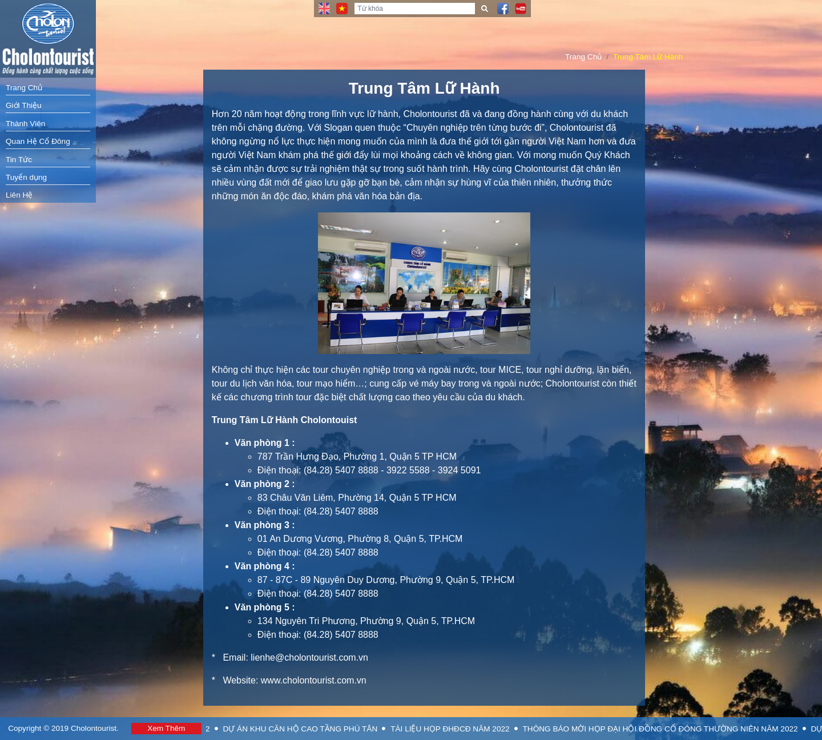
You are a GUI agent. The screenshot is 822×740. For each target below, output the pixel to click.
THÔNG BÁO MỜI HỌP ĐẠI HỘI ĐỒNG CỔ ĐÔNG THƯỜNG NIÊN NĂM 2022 (671, 729)
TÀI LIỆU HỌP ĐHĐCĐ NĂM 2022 (461, 729)
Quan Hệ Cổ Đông (38, 141)
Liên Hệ (19, 195)
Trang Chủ (24, 87)
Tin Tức (19, 159)
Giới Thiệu (24, 105)
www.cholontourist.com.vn (313, 680)
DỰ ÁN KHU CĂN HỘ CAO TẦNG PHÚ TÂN (312, 729)
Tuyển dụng (26, 177)
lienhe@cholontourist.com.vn (309, 657)
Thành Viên (25, 123)
